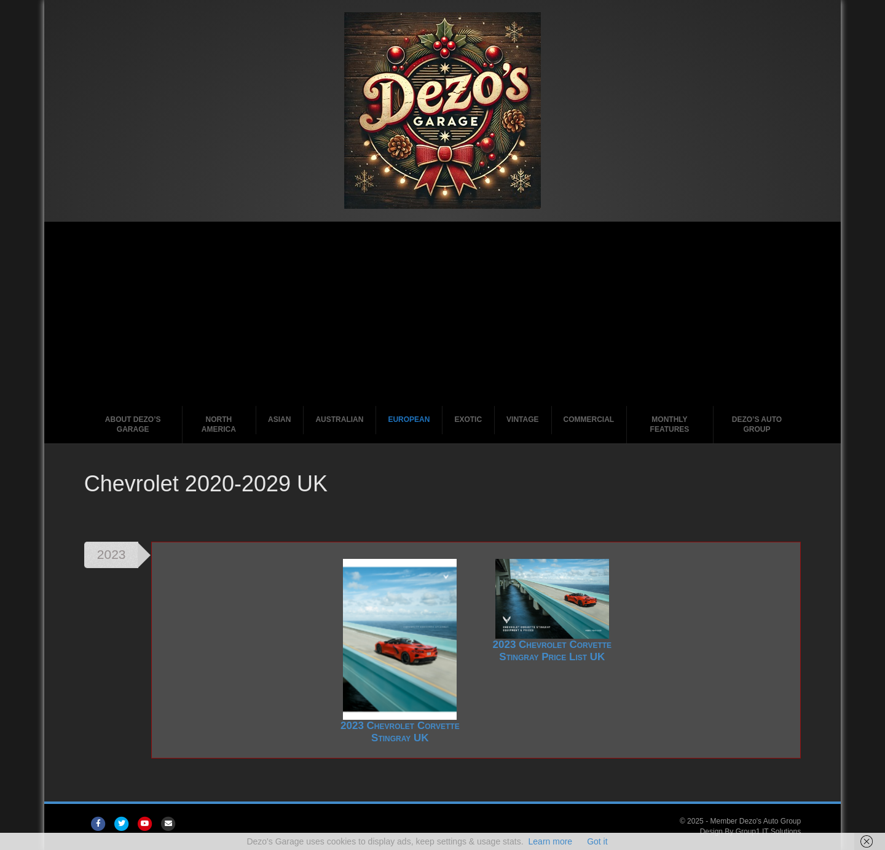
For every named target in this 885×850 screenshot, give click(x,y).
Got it (597, 841)
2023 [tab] (111, 554)
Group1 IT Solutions (768, 831)
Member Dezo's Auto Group (755, 821)
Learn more (551, 841)
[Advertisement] (442, 314)
